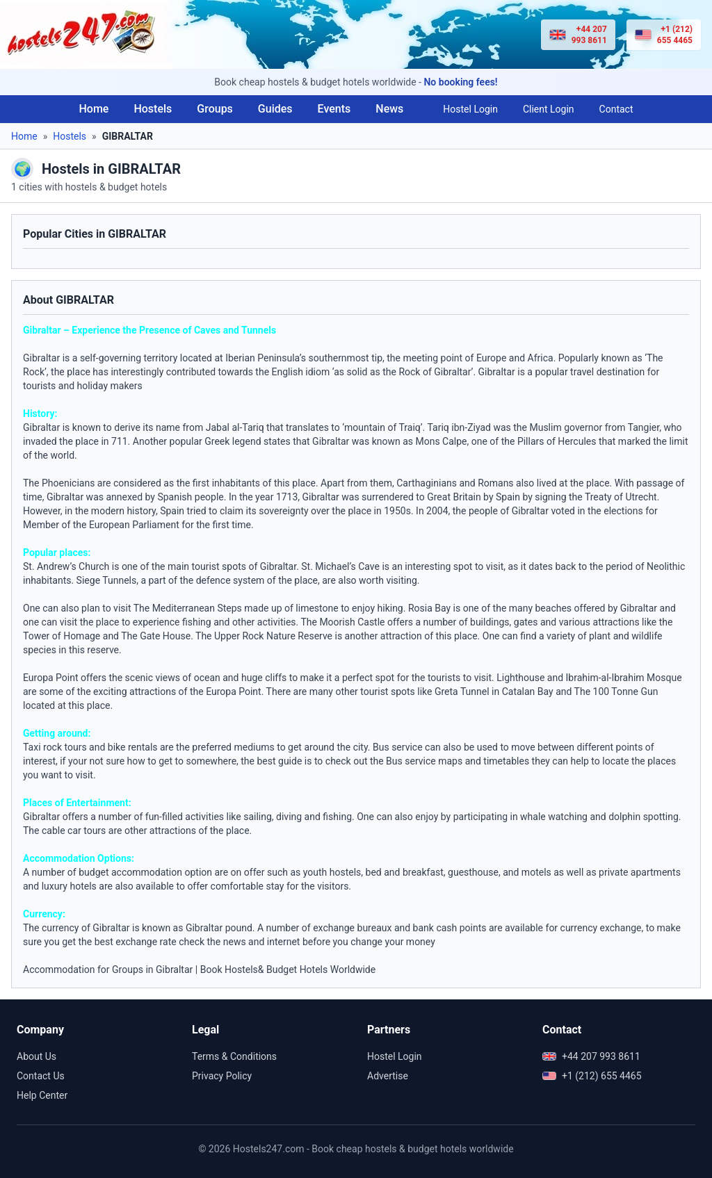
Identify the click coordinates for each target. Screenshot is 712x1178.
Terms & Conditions (234, 1056)
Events (334, 108)
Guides (275, 108)
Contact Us (41, 1075)
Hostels (153, 108)
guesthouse (473, 872)
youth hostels (332, 872)
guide (290, 761)
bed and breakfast (405, 872)
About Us (36, 1056)
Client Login (548, 109)
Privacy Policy (222, 1075)
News (389, 108)
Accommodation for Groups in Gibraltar (108, 969)
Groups (215, 108)
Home (93, 108)
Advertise (387, 1075)
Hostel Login (470, 109)
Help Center (42, 1095)
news (234, 941)
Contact (616, 109)
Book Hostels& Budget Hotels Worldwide (288, 969)
